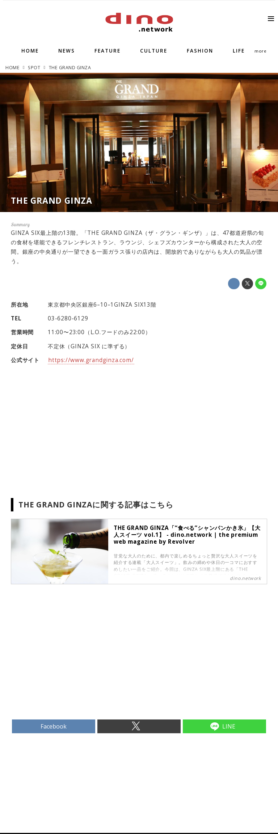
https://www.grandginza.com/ (91, 360)
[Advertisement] (75, 664)
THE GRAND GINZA (51, 200)
